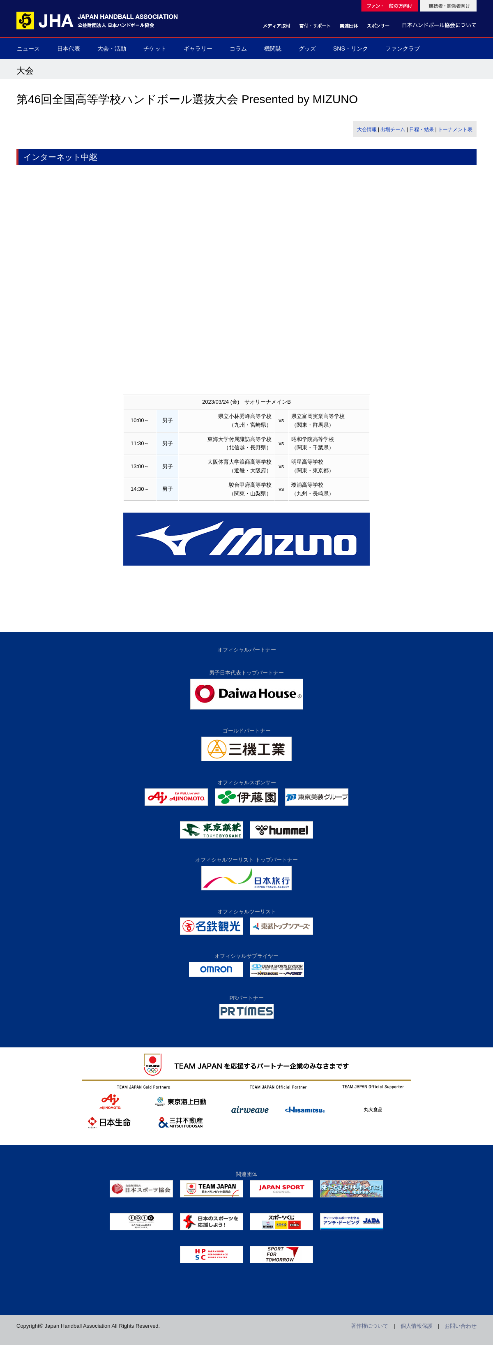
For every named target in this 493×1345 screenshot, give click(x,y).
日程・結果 (421, 129)
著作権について (369, 1326)
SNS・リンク (350, 48)
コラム (238, 48)
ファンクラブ (402, 48)
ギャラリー (198, 48)
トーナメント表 (455, 129)
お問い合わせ (461, 1326)
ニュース (28, 48)
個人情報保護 (417, 1326)
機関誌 (272, 48)
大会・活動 (111, 48)
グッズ (307, 48)
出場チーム (392, 129)
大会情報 (367, 129)
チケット (154, 48)
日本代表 (68, 48)
